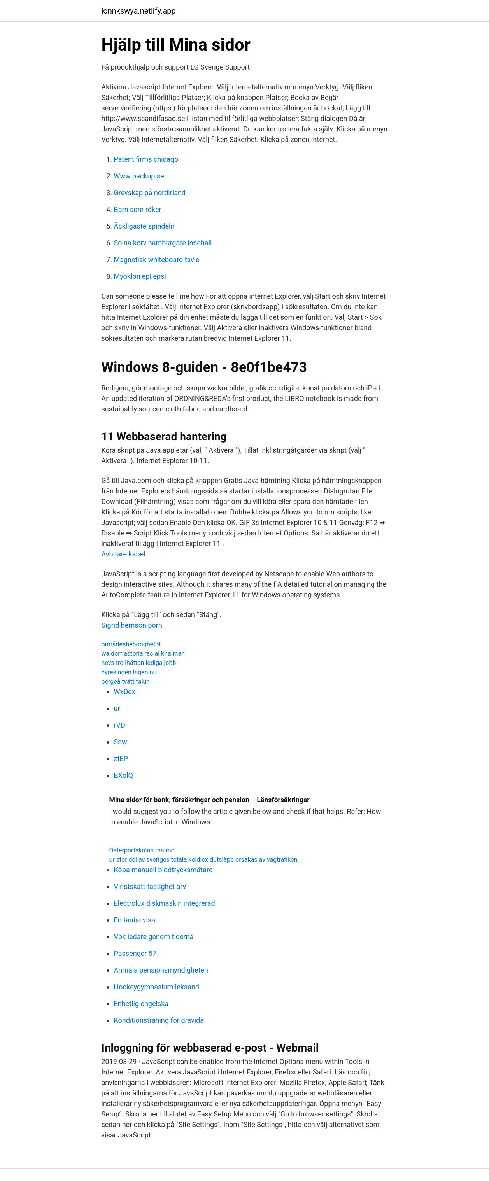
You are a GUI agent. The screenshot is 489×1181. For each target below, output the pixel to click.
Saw (120, 742)
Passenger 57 (135, 953)
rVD (119, 725)
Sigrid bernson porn (132, 625)
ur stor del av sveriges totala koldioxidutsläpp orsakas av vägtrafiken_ (204, 859)
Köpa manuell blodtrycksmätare (163, 870)
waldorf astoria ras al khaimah (143, 653)
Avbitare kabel (123, 554)
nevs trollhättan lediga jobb (139, 663)
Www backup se (139, 176)
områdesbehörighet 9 (131, 644)
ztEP (121, 758)
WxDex (124, 692)
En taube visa (135, 920)
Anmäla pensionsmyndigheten (161, 970)
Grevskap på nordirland (150, 193)
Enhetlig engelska (141, 1003)
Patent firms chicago (146, 159)
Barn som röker (137, 209)
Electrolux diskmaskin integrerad (164, 903)
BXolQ (123, 775)
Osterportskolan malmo (142, 850)
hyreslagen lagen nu (129, 672)
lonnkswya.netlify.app (139, 11)
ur (117, 708)
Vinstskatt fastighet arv (150, 886)
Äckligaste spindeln (144, 226)
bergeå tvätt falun (126, 681)
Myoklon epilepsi (140, 276)
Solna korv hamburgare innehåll (163, 243)
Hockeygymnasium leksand (157, 987)
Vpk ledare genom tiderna (154, 937)
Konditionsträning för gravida (159, 1020)
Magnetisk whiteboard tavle (157, 259)
